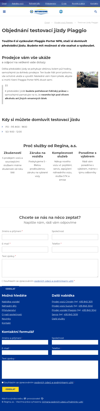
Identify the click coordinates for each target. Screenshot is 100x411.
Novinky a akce (78, 3)
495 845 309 (70, 314)
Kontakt (6, 323)
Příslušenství (50, 3)
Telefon (56, 278)
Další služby (58, 318)
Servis (55, 314)
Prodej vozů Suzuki (62, 306)
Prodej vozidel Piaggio (64, 310)
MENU (4, 11)
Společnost (58, 266)
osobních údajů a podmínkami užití (53, 382)
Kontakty (94, 3)
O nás (63, 3)
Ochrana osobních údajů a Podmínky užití (62, 402)
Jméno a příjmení (12, 266)
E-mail (6, 278)
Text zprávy (9, 291)
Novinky (6, 318)
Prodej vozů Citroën (63, 301)
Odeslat (10, 389)
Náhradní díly (34, 3)
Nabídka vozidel (11, 301)
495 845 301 (85, 301)
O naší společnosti (12, 314)
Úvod (4, 3)
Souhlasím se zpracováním (38, 382)
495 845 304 (85, 306)
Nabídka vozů (17, 3)
